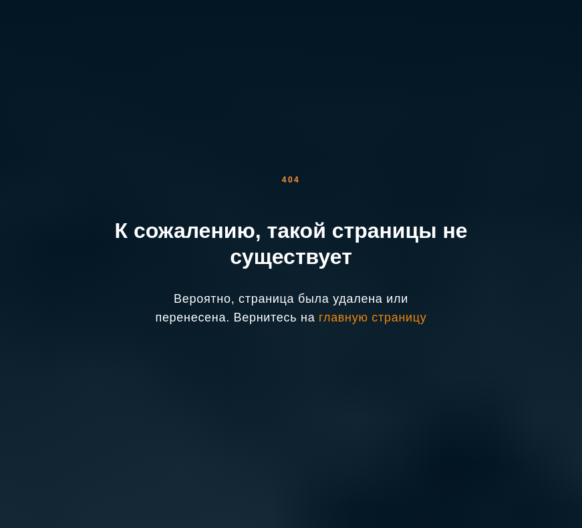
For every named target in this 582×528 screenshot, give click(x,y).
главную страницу (372, 317)
